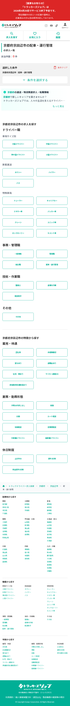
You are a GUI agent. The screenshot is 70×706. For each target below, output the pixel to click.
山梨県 (27, 522)
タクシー (18, 172)
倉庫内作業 (52, 285)
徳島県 (27, 555)
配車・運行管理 (52, 264)
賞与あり (18, 363)
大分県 (49, 558)
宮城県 (49, 531)
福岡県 (49, 549)
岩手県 (49, 534)
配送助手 (18, 296)
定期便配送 (52, 427)
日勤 (18, 416)
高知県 (27, 558)
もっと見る (58, 106)
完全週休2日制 (18, 469)
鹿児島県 (50, 555)
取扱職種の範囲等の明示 (53, 697)
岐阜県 (49, 507)
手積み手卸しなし (18, 405)
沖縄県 (49, 571)
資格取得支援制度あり (18, 384)
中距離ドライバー (18, 438)
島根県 (4, 562)
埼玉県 (4, 510)
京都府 (42, 486)
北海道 (49, 541)
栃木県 (27, 507)
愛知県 (49, 504)
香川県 (27, 552)
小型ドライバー (52, 154)
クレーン (18, 222)
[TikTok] (56, 25)
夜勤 (52, 405)
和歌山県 (5, 537)
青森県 (49, 537)
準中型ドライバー (18, 154)
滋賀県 (4, 531)
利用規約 (9, 697)
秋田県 (49, 528)
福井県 (27, 531)
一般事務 (18, 253)
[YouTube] (51, 25)
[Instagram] (46, 25)
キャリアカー (52, 200)
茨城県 (27, 510)
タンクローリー (18, 233)
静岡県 (49, 510)
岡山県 (4, 552)
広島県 (4, 549)
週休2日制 (52, 458)
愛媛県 (27, 549)
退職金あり (52, 363)
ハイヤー (52, 172)
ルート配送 (52, 416)
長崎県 (49, 565)
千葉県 (4, 513)
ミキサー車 (18, 211)
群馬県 (27, 504)
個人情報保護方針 (23, 697)
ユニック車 (52, 222)
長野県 (27, 534)
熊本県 (49, 552)
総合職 (18, 264)
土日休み (18, 458)
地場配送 (18, 427)
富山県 (27, 528)
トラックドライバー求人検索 (21, 486)
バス (18, 183)
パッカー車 (52, 211)
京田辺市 (54, 486)
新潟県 (27, 525)
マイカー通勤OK (51, 374)
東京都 (4, 504)
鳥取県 (4, 558)
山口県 (4, 555)
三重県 (49, 513)
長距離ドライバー (52, 438)
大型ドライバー (18, 144)
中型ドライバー (52, 144)
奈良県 (4, 534)
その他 (18, 316)
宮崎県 (49, 562)
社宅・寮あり (18, 374)
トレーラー (18, 200)
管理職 (52, 253)
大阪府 (4, 522)
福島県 (49, 522)
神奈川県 (5, 507)
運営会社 (37, 697)
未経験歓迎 (52, 352)
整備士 (18, 285)
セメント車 (52, 233)
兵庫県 (4, 525)
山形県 (49, 525)
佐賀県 (49, 568)
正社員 (18, 352)
